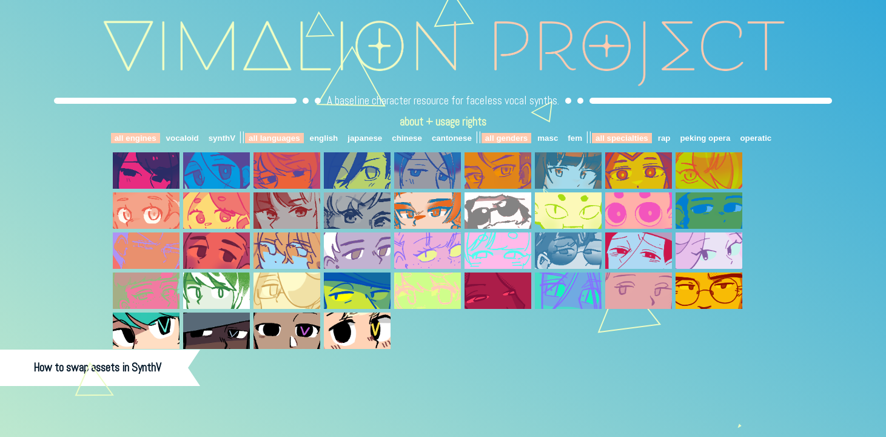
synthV (222, 138)
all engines (135, 138)
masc (547, 138)
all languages (274, 138)
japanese (364, 138)
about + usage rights (443, 121)
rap (664, 138)
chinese (407, 138)
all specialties (622, 138)
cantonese (452, 138)
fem (575, 138)
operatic (755, 138)
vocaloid (182, 138)
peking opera (705, 138)
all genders (506, 138)
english (324, 138)
